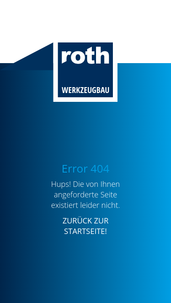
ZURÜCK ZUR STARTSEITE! (85, 225)
